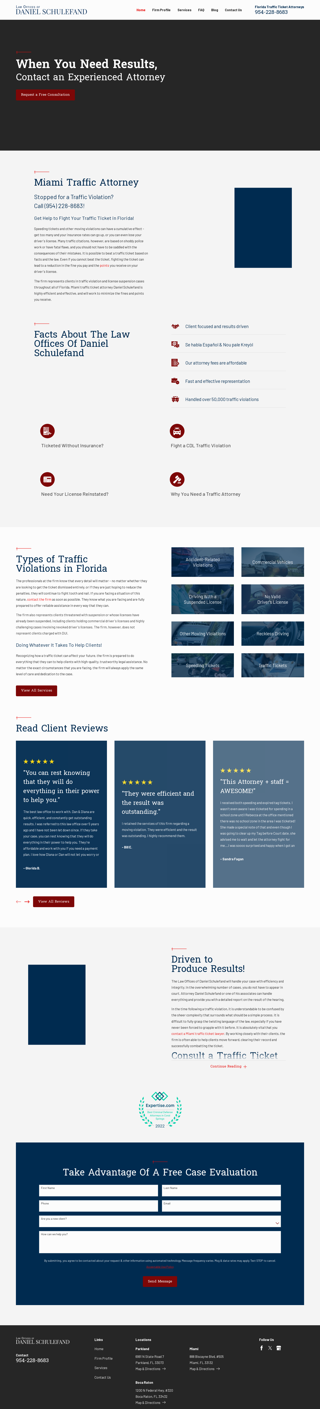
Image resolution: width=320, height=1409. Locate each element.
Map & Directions (151, 1369)
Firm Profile (103, 1358)
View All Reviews (53, 901)
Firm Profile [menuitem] (161, 10)
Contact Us (102, 1377)
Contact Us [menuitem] (233, 10)
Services (100, 1368)
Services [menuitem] (184, 10)
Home (98, 1349)
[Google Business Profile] (278, 1348)
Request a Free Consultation (45, 95)
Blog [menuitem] (214, 10)
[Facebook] (261, 1348)
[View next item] (27, 901)
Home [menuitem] (141, 10)
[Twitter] (270, 1348)
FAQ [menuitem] (201, 10)
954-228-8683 (271, 13)
